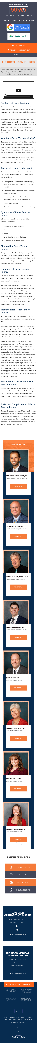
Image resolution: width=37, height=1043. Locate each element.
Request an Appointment (19, 50)
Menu (18, 54)
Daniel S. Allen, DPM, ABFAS (17, 577)
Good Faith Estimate (9, 1027)
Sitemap (30, 1017)
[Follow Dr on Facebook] (12, 1011)
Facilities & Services (29, 72)
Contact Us (28, 1019)
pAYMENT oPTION (20, 882)
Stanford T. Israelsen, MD (17, 476)
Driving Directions (18, 934)
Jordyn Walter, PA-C (14, 779)
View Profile (18, 486)
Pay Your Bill (18, 45)
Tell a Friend (17, 1019)
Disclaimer (13, 1017)
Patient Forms (20, 867)
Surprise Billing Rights (26, 1027)
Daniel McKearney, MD (15, 627)
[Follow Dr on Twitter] (16, 1011)
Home (5, 1017)
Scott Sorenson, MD (14, 526)
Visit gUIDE (19, 875)
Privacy (22, 1017)
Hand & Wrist (10, 74)
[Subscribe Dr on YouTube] (25, 1011)
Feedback (8, 1019)
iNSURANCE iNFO (20, 890)
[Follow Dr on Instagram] (20, 1011)
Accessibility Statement (18, 1022)
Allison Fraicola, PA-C (15, 829)
